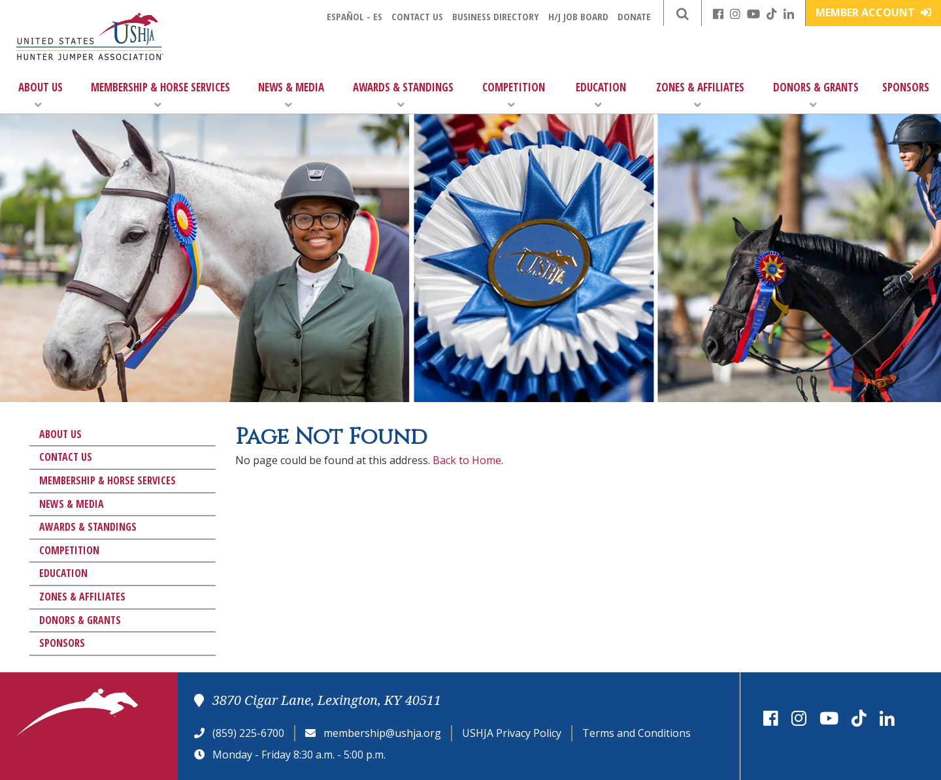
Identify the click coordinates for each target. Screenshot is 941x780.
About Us (40, 95)
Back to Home (467, 460)
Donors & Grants (816, 95)
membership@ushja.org (382, 733)
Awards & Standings (403, 95)
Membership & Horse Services (160, 95)
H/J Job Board (578, 16)
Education (601, 95)
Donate (634, 16)
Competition (513, 95)
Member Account (873, 12)
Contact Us (417, 16)
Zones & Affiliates (700, 95)
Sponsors (905, 87)
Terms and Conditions (636, 733)
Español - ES (354, 16)
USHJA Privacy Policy (511, 733)
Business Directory (495, 16)
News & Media (291, 95)
